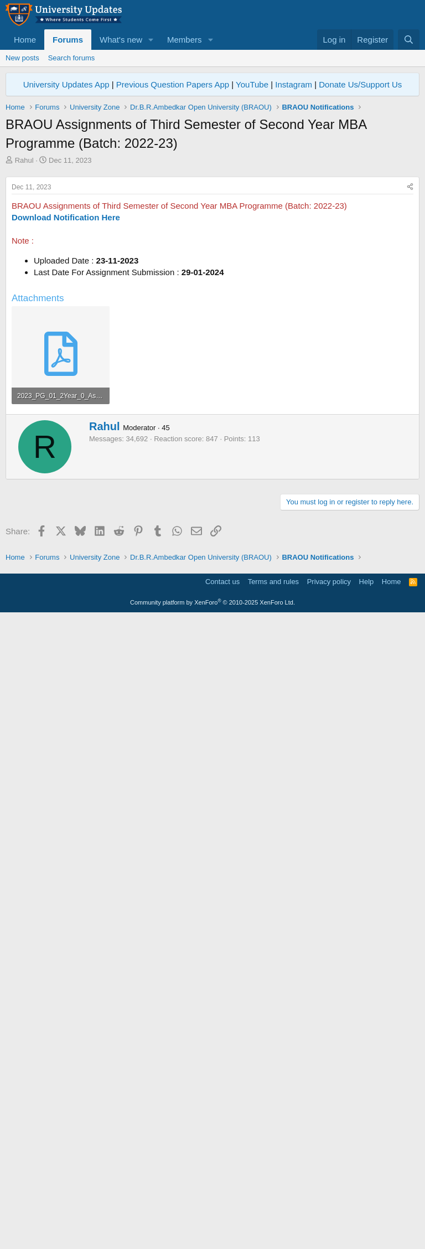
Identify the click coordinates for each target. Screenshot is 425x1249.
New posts (22, 58)
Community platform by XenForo (212, 1233)
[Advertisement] (212, 248)
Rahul (24, 160)
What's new (121, 39)
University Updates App (66, 84)
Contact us (222, 1213)
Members (184, 39)
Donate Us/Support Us (360, 84)
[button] (151, 39)
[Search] (408, 39)
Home (25, 39)
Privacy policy (329, 1213)
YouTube (252, 84)
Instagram (293, 84)
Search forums (71, 58)
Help (366, 1213)
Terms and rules (273, 1213)
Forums (68, 39)
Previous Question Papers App (172, 84)
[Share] (410, 342)
